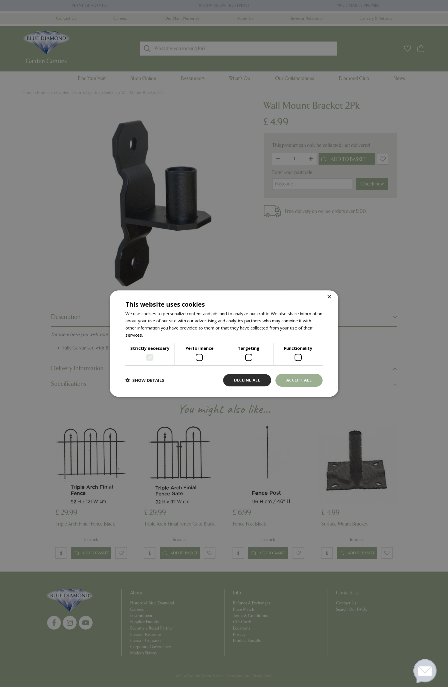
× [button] (329, 297)
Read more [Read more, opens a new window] (155, 335)
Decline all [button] (247, 380)
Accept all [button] (299, 380)
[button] (144, 380)
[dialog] (224, 343)
